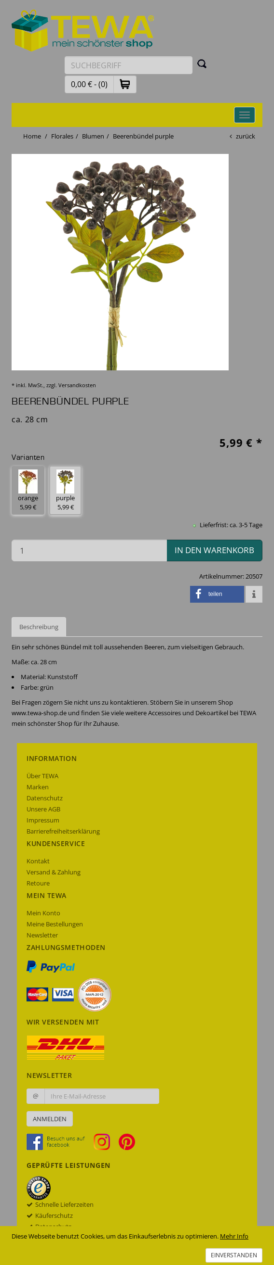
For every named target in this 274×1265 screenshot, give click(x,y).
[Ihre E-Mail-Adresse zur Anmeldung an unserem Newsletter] (101, 1096)
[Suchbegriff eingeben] (128, 65)
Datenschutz (45, 798)
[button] (125, 84)
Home (32, 136)
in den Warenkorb (214, 550)
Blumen (93, 136)
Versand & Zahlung (54, 872)
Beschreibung (38, 626)
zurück (245, 136)
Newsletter (42, 935)
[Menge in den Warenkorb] (89, 550)
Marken (38, 787)
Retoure (38, 883)
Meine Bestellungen (55, 924)
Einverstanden (234, 1255)
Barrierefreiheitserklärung (63, 831)
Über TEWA (42, 776)
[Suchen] (202, 63)
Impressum (43, 820)
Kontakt (38, 861)
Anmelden (50, 1118)
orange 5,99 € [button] (28, 490)
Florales (62, 136)
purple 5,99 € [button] (65, 490)
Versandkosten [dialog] (77, 385)
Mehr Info (234, 1236)
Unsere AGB (43, 809)
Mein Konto (43, 913)
